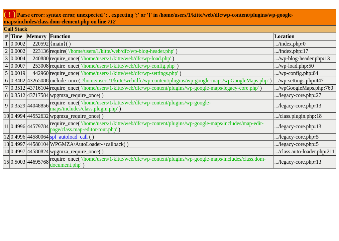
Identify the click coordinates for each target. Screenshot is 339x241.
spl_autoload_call (69, 137)
